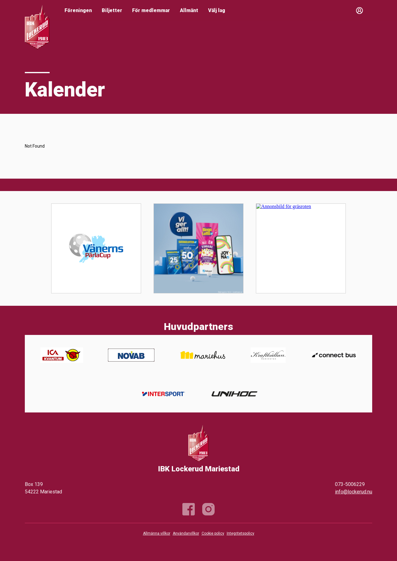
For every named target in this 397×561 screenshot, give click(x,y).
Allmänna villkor (156, 533)
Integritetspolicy (240, 533)
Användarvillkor (186, 533)
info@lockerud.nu (353, 492)
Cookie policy (213, 533)
